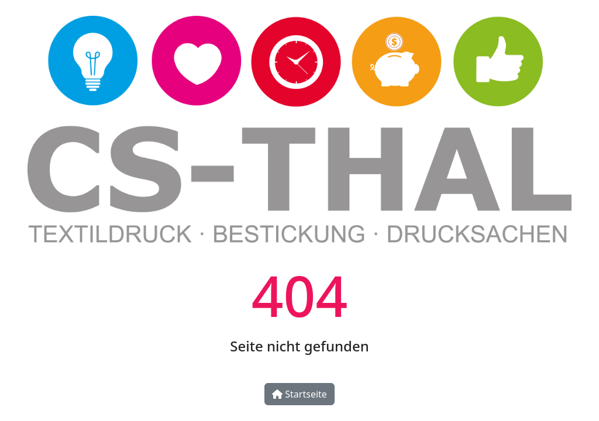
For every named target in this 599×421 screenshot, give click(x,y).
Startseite (299, 394)
